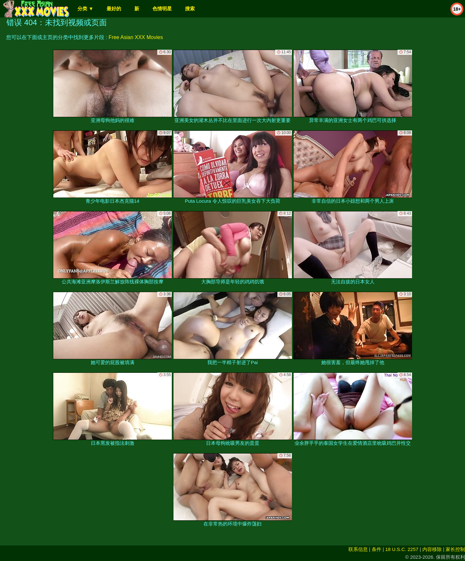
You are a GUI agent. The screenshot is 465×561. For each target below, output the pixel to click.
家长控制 (455, 549)
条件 (376, 549)
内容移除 (432, 549)
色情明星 (162, 8)
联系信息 (358, 549)
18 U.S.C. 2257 (401, 549)
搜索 (190, 8)
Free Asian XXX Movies (135, 37)
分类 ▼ (85, 8)
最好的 (114, 8)
